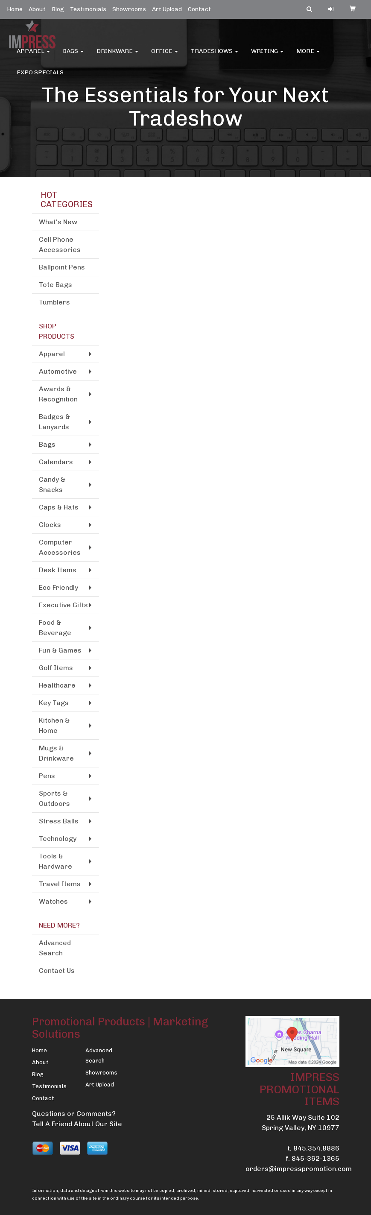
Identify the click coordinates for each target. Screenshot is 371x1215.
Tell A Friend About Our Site (77, 1124)
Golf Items (56, 668)
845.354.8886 (316, 1148)
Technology (57, 838)
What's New (58, 222)
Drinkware (117, 55)
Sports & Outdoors (54, 798)
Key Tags (54, 703)
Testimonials (88, 9)
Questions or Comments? (74, 1114)
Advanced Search (55, 948)
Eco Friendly (58, 587)
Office (164, 55)
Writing (267, 55)
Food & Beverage (55, 627)
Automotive (58, 371)
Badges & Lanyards (54, 422)
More (308, 55)
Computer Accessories (60, 547)
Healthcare (57, 685)
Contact (199, 9)
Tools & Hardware (55, 861)
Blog (58, 9)
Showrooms (129, 9)
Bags (73, 55)
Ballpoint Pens (62, 267)
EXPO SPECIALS (40, 76)
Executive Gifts (63, 605)
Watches (53, 901)
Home (15, 9)
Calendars (56, 462)
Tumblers (54, 302)
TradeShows (214, 55)
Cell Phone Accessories (60, 244)
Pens (47, 776)
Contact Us (57, 970)
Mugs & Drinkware (56, 753)
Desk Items (57, 570)
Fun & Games (60, 650)
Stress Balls (59, 821)
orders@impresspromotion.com (298, 1169)
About (37, 9)
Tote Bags (55, 285)
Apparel (33, 55)
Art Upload (167, 9)
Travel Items (60, 884)
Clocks (50, 525)
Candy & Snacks (52, 484)
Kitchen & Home (54, 725)
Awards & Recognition (58, 394)
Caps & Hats (59, 507)
